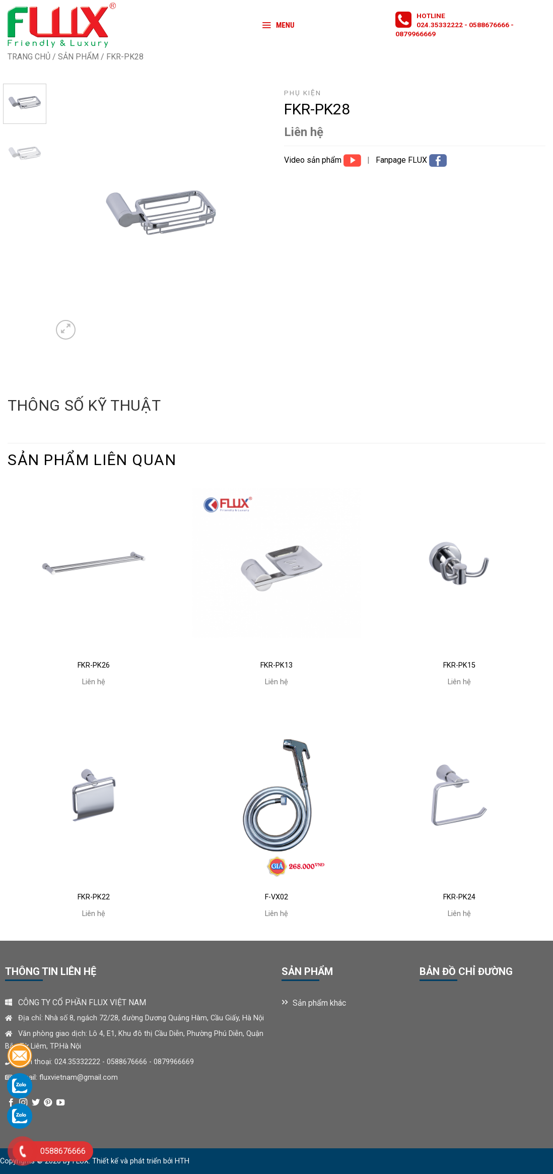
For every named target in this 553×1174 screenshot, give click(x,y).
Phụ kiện (302, 93)
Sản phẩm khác (319, 1003)
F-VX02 (276, 897)
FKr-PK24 (459, 897)
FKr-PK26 (94, 665)
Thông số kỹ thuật (84, 405)
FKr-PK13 (276, 665)
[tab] (84, 406)
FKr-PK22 (94, 897)
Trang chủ (29, 56)
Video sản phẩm (313, 160)
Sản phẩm (78, 56)
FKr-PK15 (459, 665)
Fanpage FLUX (402, 160)
